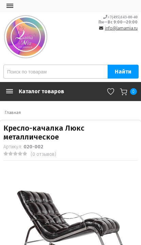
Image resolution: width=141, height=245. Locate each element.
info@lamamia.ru (121, 28)
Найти (123, 71)
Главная (13, 112)
